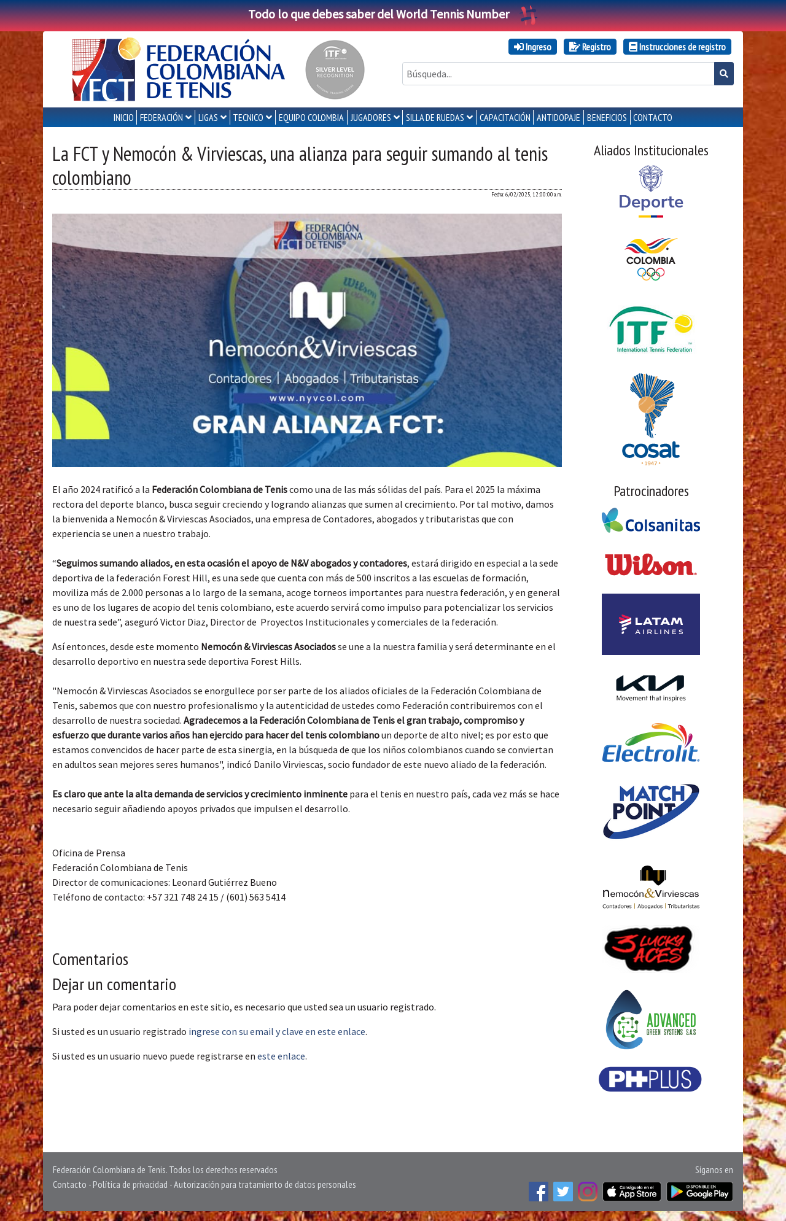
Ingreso (532, 47)
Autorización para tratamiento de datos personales (265, 1184)
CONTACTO (652, 117)
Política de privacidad (130, 1184)
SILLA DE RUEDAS (435, 117)
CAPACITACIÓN (505, 117)
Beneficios (607, 117)
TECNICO (248, 117)
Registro (590, 47)
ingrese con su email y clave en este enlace (277, 1031)
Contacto (70, 1184)
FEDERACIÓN (161, 117)
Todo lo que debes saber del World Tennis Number (393, 13)
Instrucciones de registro (677, 47)
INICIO (124, 117)
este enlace (281, 1056)
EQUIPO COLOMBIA (311, 117)
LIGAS (208, 117)
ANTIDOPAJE (558, 117)
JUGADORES (371, 117)
